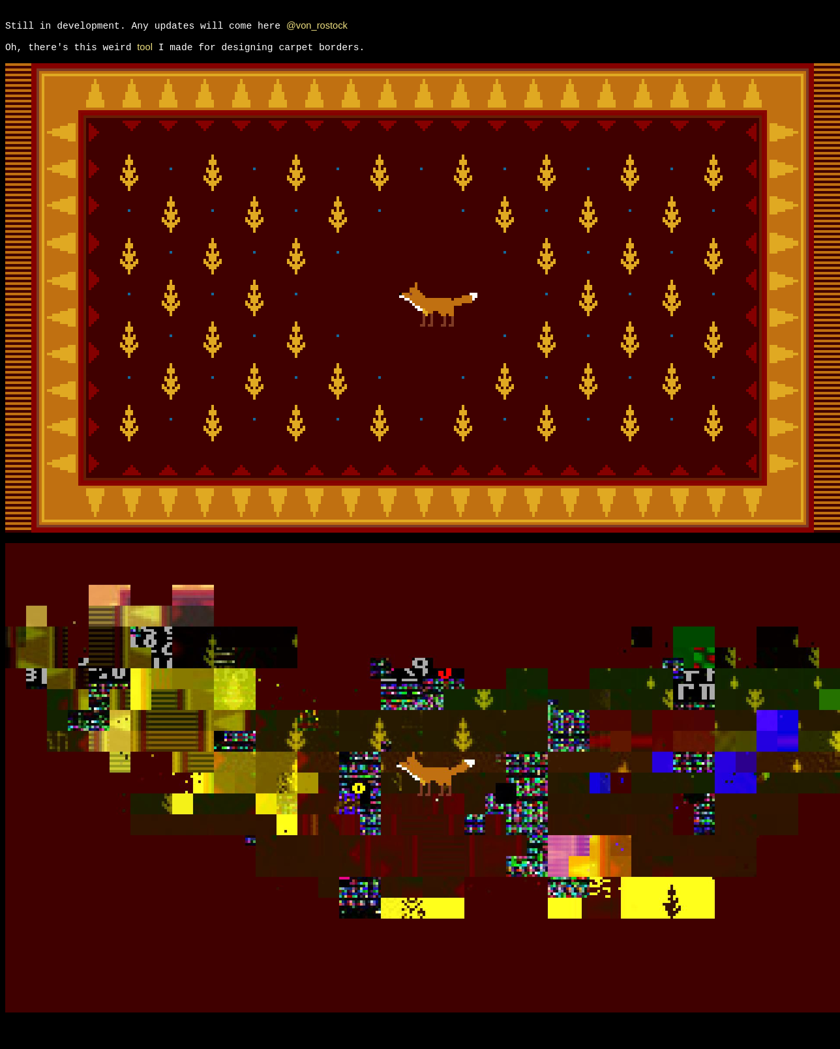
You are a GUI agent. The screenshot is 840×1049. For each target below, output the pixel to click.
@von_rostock (317, 30)
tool (145, 56)
